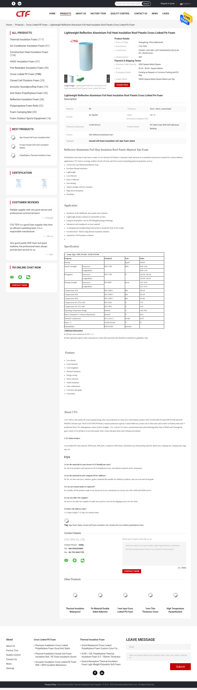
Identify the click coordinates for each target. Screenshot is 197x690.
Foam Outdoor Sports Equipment (28, 118)
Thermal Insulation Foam (23, 39)
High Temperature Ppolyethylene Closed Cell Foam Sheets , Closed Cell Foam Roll (175, 610)
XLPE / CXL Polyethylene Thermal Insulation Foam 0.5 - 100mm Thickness (101, 655)
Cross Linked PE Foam (37, 25)
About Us (81, 13)
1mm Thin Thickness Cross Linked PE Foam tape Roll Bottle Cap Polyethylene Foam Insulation (150, 610)
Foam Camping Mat (21, 112)
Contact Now (122, 85)
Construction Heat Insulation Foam (29, 52)
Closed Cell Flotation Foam (24, 80)
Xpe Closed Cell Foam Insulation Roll (35, 137)
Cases (165, 13)
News (155, 13)
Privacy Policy (50, 685)
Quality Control (120, 13)
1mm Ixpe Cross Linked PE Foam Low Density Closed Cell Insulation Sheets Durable (125, 610)
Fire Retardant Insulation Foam (27, 67)
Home (52, 13)
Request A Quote (168, 3)
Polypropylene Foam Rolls (24, 105)
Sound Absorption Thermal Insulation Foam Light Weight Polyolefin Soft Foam (101, 663)
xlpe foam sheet (75, 525)
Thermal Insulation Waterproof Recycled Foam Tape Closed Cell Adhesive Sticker (75, 610)
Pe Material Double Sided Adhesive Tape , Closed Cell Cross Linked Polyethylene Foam (100, 610)
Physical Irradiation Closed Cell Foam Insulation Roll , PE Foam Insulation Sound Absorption (55, 655)
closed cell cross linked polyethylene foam (126, 525)
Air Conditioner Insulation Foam (27, 45)
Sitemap (10, 668)
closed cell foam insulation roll (95, 525)
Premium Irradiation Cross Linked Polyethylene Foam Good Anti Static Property (52, 647)
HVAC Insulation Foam (22, 61)
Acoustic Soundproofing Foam (26, 86)
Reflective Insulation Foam (24, 99)
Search (146, 4)
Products (65, 13)
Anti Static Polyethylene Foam (26, 93)
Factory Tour (98, 13)
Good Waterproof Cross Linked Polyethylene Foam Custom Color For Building (100, 647)
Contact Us (140, 13)
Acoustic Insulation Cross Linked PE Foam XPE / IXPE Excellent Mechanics (55, 663)
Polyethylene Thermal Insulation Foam (35, 155)
